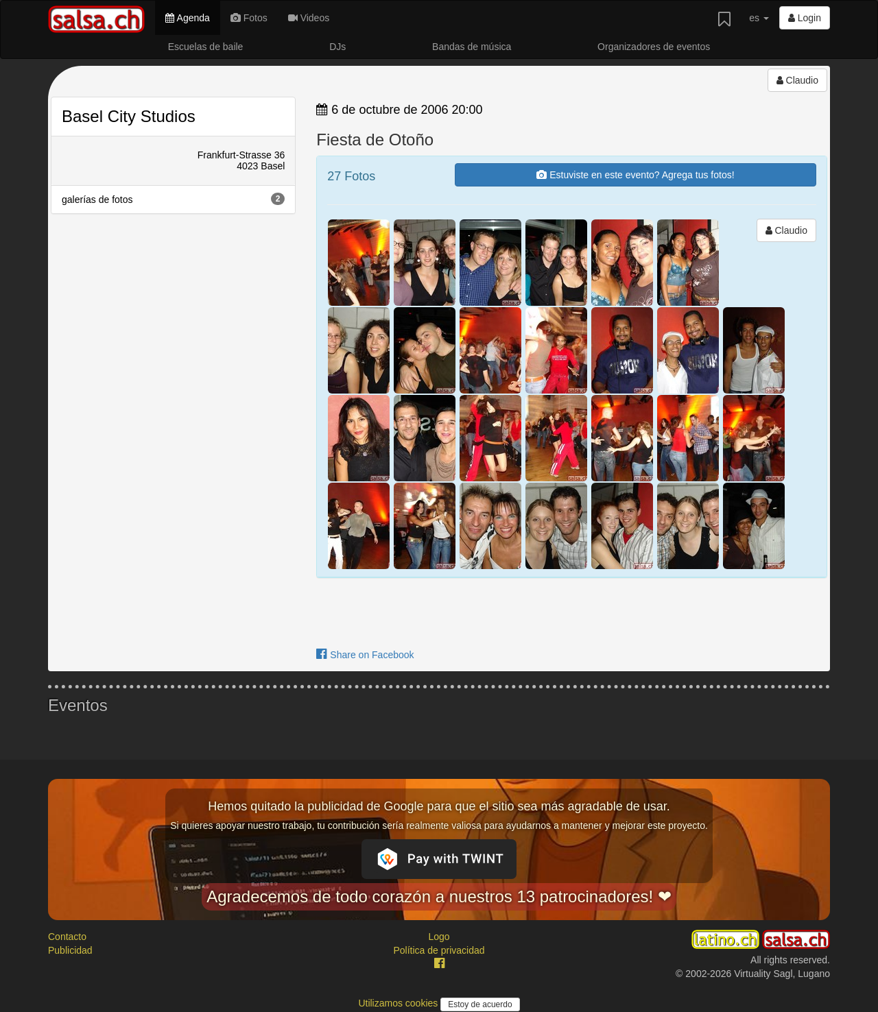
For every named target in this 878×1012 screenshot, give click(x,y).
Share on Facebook (365, 654)
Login (804, 17)
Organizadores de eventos (653, 46)
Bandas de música (471, 46)
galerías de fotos (173, 199)
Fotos (249, 17)
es (759, 17)
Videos (308, 17)
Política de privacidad (438, 950)
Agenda (187, 17)
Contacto (67, 936)
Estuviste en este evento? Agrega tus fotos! (635, 174)
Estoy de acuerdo (480, 1004)
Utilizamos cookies (399, 1003)
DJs (337, 46)
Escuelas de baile (206, 46)
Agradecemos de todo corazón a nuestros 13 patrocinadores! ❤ (439, 896)
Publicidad (70, 950)
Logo (438, 936)
